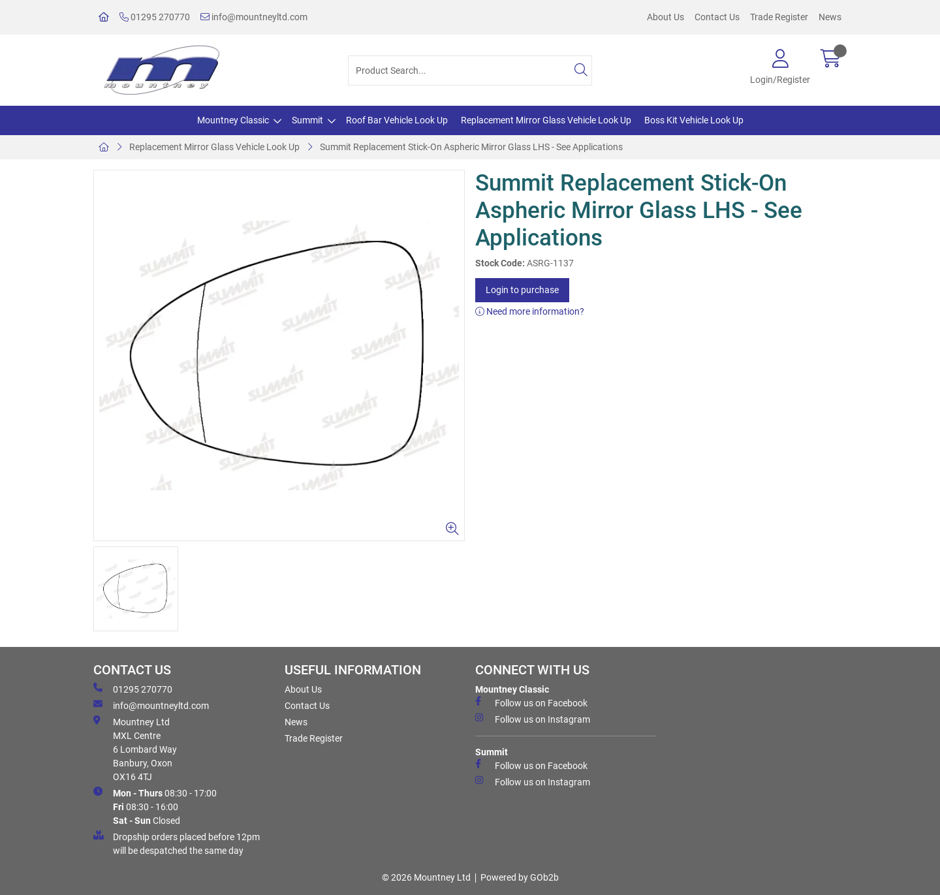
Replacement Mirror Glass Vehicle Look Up (546, 120)
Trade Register (779, 17)
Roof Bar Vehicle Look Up (397, 120)
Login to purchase (522, 290)
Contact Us (717, 17)
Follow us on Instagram (532, 719)
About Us (665, 17)
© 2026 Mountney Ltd (426, 877)
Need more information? (529, 311)
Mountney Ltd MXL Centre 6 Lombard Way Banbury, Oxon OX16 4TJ (135, 748)
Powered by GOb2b (519, 877)
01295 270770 (154, 17)
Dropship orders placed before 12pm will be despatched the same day (176, 843)
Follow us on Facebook (531, 702)
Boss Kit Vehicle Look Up (694, 120)
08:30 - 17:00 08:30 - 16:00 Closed (155, 806)
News (830, 17)
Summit (307, 120)
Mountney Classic (233, 120)
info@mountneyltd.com (253, 17)
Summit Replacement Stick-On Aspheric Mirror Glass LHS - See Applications (471, 147)
